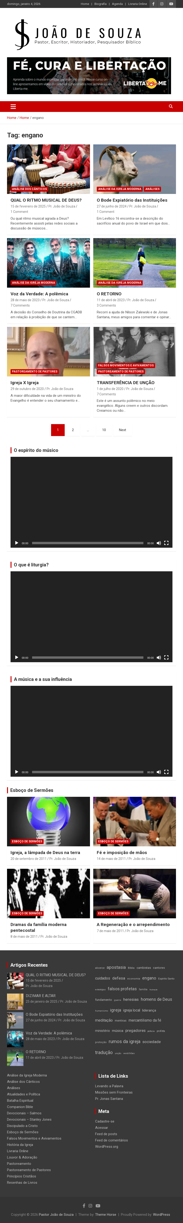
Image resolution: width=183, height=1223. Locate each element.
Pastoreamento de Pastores (34, 371)
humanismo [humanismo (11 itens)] (101, 1010)
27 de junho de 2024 (112, 206)
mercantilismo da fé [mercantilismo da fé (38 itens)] (145, 1020)
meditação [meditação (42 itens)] (104, 1020)
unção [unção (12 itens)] (118, 1053)
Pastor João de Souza (56, 1214)
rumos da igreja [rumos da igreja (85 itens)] (124, 1041)
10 (104, 430)
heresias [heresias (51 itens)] (131, 999)
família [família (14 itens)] (143, 989)
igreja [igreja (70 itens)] (115, 1010)
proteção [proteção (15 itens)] (101, 1042)
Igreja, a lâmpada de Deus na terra (45, 852)
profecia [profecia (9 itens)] (151, 1031)
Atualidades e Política (23, 1094)
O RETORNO (109, 294)
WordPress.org (106, 1146)
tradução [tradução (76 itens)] (104, 1052)
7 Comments (20, 305)
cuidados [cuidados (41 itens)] (102, 978)
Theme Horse (105, 1214)
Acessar (101, 1128)
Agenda (117, 4)
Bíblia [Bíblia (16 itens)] (131, 967)
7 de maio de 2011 (110, 931)
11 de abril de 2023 (111, 300)
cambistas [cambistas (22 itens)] (144, 967)
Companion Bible (20, 1107)
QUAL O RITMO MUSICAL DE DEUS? (46, 200)
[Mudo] (159, 543)
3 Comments (106, 305)
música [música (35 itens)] (117, 1031)
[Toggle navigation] (13, 106)
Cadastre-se (104, 1121)
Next (122, 430)
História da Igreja (20, 1145)
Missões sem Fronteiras (114, 1092)
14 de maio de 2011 (111, 859)
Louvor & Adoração (22, 1157)
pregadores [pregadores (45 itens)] (135, 1030)
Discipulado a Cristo (22, 1126)
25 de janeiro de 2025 (41, 1001)
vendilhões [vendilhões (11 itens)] (129, 1053)
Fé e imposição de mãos (122, 852)
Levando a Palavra (109, 1086)
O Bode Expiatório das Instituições (132, 200)
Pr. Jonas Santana (109, 1099)
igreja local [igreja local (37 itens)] (131, 1010)
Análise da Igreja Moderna (119, 189)
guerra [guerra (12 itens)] (117, 1000)
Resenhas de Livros (22, 1182)
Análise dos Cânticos (29, 189)
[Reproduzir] (16, 543)
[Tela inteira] (166, 543)
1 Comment (19, 212)
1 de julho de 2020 (110, 389)
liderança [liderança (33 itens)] (149, 1010)
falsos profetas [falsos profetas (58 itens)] (122, 988)
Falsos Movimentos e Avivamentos (126, 365)
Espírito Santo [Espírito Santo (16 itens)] (166, 978)
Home (85, 4)
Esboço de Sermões (31, 790)
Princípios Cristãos (21, 1176)
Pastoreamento (19, 1164)
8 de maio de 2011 (24, 936)
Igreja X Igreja (25, 382)
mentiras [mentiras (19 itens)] (121, 1020)
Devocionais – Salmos (24, 1113)
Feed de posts (106, 1134)
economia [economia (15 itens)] (133, 978)
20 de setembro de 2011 (29, 859)
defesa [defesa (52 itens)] (118, 978)
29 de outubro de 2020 (27, 389)
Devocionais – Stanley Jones (29, 1119)
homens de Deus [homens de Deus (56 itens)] (156, 999)
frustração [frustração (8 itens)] (153, 990)
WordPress (161, 1214)
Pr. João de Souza (62, 206)
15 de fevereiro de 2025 (28, 206)
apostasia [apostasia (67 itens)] (116, 967)
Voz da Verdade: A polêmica (39, 294)
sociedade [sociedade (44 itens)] (151, 1042)
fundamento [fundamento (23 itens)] (103, 999)
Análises (152, 189)
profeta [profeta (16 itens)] (161, 1031)
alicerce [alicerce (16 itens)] (100, 967)
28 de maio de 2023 (25, 300)
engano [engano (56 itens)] (149, 978)
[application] (91, 502)
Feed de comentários (111, 1140)
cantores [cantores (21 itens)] (159, 967)
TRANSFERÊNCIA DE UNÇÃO (125, 382)
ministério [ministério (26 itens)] (102, 1031)
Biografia (100, 4)
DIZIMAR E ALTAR (41, 996)
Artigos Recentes (29, 965)
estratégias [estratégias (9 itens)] (100, 989)
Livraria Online (137, 4)
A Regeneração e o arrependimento (133, 924)
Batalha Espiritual (20, 1100)
